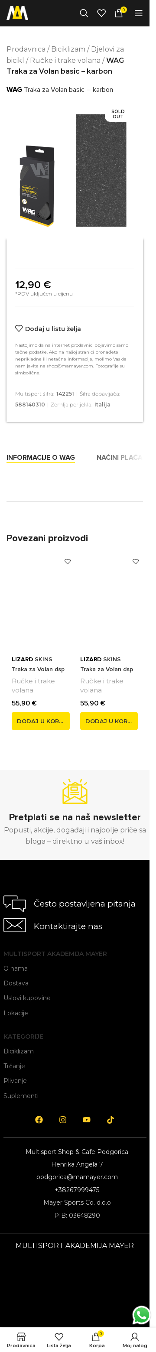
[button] (41, 721)
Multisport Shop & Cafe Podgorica (77, 1152)
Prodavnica (26, 49)
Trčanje (14, 1066)
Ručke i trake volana (65, 60)
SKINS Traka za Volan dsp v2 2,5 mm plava (38, 669)
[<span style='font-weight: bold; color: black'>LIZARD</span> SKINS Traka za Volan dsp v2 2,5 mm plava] (40, 599)
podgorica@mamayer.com (77, 1177)
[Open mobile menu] (138, 13)
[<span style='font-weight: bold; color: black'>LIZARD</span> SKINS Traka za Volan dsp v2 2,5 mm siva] (109, 599)
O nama (15, 968)
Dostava (16, 983)
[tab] (40, 457)
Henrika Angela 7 (77, 1164)
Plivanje (15, 1081)
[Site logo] (17, 12)
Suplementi (21, 1096)
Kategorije (23, 1036)
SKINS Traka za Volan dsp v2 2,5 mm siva (106, 669)
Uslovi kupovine (27, 998)
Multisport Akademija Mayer (55, 954)
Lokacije (15, 1013)
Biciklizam (68, 49)
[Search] (84, 13)
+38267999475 (77, 1190)
